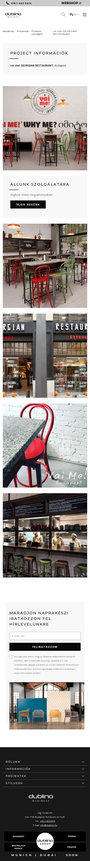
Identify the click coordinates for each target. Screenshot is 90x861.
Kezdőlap (8, 31)
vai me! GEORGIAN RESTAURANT (65, 32)
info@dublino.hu (48, 825)
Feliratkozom (45, 647)
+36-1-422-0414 (47, 821)
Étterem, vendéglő (37, 32)
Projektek (23, 31)
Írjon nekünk (28, 204)
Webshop (71, 3)
